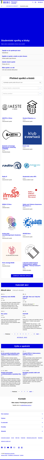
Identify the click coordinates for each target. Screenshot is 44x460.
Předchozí (7, 334)
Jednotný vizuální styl (5, 441)
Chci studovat (5, 414)
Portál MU (23, 437)
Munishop (40, 437)
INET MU (17, 437)
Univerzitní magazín (5, 437)
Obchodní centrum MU (32, 437)
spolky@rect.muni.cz (26, 405)
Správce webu (4, 455)
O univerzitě (4, 422)
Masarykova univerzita (9, 453)
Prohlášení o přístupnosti (13, 455)
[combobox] (20, 88)
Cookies (21, 455)
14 (34, 334)
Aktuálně (3, 431)
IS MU (12, 437)
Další (38, 334)
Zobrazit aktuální (18, 290)
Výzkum (3, 418)
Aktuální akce (22, 337)
